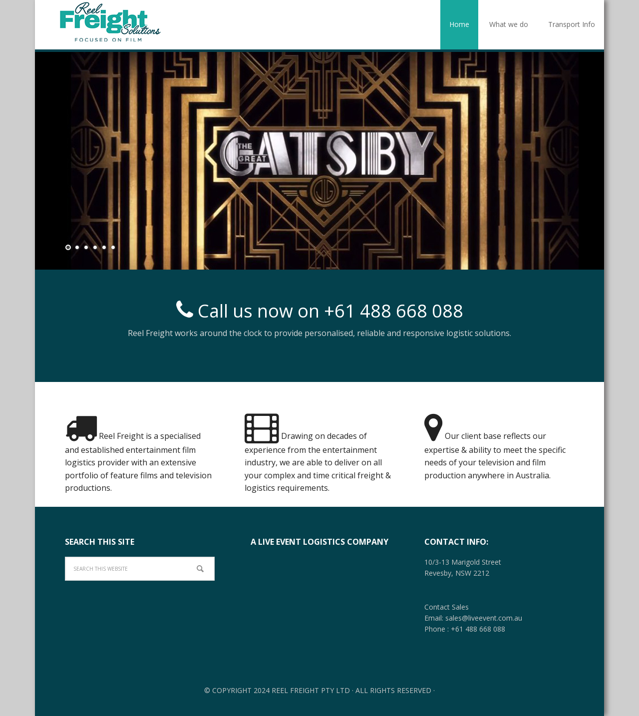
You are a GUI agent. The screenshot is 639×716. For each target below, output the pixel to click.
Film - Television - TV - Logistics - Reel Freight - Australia (110, 21)
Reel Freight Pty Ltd (311, 690)
